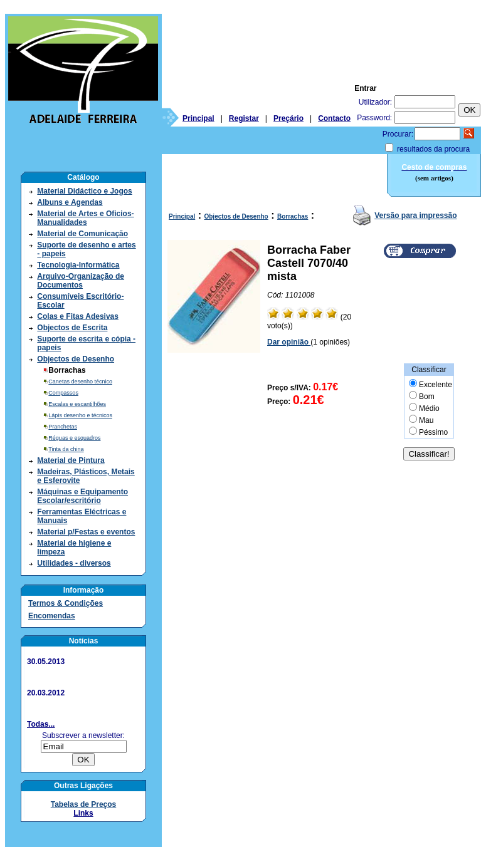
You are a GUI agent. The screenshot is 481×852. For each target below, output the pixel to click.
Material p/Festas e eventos (86, 531)
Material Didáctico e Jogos (84, 191)
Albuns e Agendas (69, 202)
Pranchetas (62, 426)
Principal (198, 118)
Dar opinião (288, 342)
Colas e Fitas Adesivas (78, 316)
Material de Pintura (70, 460)
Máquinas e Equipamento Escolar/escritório (82, 496)
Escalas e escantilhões (77, 404)
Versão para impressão (415, 215)
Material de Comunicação (82, 233)
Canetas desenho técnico (80, 381)
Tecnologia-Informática (78, 265)
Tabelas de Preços (84, 804)
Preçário (288, 118)
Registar (244, 118)
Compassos (63, 393)
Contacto (334, 118)
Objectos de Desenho (75, 359)
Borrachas (292, 216)
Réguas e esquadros (74, 438)
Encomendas (51, 615)
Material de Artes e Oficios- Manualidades (85, 218)
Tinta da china (65, 449)
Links (83, 813)
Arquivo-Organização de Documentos (80, 280)
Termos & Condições (65, 603)
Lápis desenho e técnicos (80, 415)
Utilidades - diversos (73, 563)
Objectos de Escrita (72, 327)
